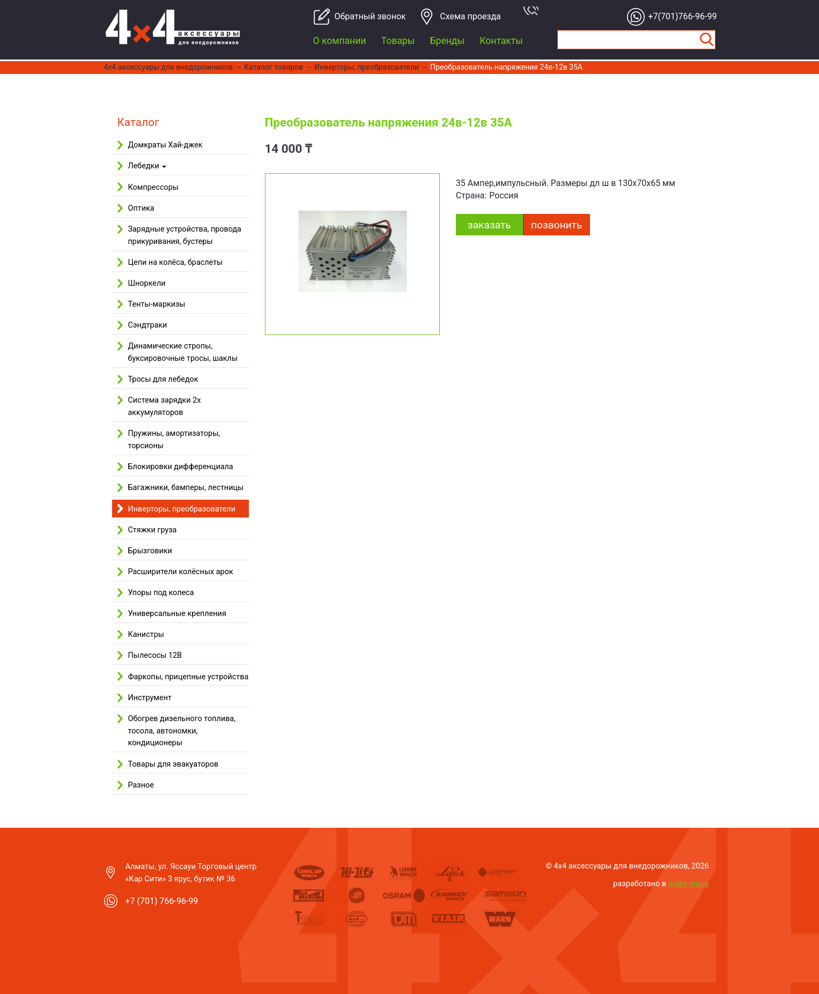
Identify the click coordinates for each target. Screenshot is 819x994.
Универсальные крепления (177, 613)
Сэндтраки (147, 325)
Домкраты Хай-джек (165, 145)
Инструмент (150, 697)
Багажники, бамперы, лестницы (186, 487)
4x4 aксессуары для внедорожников (168, 67)
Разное (141, 785)
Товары (398, 40)
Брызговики (150, 550)
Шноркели (147, 283)
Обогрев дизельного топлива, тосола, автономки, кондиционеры (182, 731)
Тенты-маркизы (157, 304)
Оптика (141, 208)
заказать (489, 225)
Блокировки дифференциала (180, 466)
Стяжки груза (152, 530)
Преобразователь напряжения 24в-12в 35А (506, 67)
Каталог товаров (273, 67)
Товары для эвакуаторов (173, 764)
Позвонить (556, 225)
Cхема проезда (470, 16)
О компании (339, 40)
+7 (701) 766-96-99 (162, 901)
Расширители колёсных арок (180, 571)
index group (688, 883)
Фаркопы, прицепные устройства (188, 676)
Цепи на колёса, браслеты (175, 262)
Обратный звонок (366, 16)
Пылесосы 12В (155, 655)
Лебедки (147, 165)
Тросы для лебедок (163, 379)
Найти (707, 40)
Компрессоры (153, 187)
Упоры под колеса (161, 592)
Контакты (501, 40)
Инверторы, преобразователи (366, 67)
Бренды (447, 40)
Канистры (146, 634)
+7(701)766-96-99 (679, 16)
